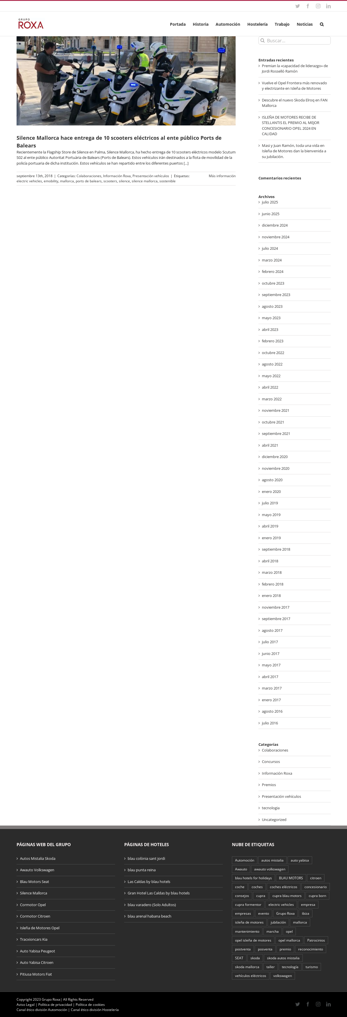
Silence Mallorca (33, 893)
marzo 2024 (272, 260)
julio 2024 (270, 248)
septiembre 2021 (276, 433)
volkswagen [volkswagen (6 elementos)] (282, 975)
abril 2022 (270, 387)
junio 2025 (270, 213)
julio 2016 (270, 723)
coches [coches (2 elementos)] (257, 886)
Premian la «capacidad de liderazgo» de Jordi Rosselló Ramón (295, 68)
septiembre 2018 (276, 549)
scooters (110, 181)
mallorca (67, 181)
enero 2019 (271, 537)
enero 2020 (271, 491)
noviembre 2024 (275, 236)
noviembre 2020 (275, 468)
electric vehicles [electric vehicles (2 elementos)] (281, 904)
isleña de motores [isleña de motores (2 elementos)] (249, 922)
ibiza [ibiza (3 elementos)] (305, 913)
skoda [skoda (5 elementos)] (255, 958)
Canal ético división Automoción (42, 1009)
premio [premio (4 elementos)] (285, 949)
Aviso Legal (26, 1004)
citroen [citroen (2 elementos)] (315, 878)
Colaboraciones (89, 175)
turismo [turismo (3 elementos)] (312, 966)
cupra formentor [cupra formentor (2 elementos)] (248, 904)
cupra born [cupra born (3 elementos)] (317, 895)
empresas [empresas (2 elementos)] (243, 913)
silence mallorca (145, 181)
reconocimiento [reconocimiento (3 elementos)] (310, 949)
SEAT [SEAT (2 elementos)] (239, 958)
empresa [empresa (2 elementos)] (308, 904)
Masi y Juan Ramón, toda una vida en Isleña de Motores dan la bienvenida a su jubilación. (294, 151)
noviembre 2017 (275, 607)
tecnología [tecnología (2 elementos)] (290, 966)
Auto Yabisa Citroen (36, 962)
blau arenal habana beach (149, 916)
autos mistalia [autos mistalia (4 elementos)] (272, 860)
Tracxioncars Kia (33, 939)
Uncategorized (274, 819)
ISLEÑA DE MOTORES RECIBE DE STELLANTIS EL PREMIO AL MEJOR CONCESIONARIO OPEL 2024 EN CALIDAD (290, 126)
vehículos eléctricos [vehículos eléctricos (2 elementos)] (250, 975)
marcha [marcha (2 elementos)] (272, 931)
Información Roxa (117, 175)
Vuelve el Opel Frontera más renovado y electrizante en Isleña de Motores (294, 85)
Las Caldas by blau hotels (149, 881)
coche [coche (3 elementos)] (239, 886)
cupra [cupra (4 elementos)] (260, 895)
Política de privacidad (55, 1004)
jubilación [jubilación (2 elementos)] (278, 922)
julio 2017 (270, 641)
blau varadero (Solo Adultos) (152, 904)
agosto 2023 (272, 306)
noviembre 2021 (275, 410)
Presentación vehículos (151, 175)
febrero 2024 (272, 271)
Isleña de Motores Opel (39, 927)
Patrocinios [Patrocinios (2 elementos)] (316, 940)
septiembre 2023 (276, 294)
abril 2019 (270, 526)
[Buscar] (262, 40)
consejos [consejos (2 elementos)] (242, 895)
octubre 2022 (273, 352)
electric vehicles (29, 181)
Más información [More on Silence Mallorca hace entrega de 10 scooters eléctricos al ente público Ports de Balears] (222, 175)
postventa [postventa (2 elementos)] (243, 949)
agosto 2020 (272, 479)
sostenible (167, 181)
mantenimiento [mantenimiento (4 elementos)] (247, 931)
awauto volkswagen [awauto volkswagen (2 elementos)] (269, 869)
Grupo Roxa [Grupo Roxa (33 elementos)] (285, 913)
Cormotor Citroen (35, 916)
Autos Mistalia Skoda (37, 858)
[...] (186, 163)
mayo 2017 (271, 665)
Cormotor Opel (33, 904)
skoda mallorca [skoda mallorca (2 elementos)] (247, 966)
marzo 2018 (272, 572)
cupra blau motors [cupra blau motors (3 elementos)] (287, 895)
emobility (51, 181)
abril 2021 (270, 445)
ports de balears (89, 181)
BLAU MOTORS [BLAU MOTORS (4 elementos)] (291, 878)
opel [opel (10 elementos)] (289, 931)
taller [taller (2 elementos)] (270, 966)
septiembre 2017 (276, 618)
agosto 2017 (272, 630)
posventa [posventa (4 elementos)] (265, 949)
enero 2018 (271, 595)
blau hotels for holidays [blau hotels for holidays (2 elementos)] (253, 878)
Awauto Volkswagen (37, 869)
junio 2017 (270, 653)
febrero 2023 (272, 340)
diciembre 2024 (275, 225)
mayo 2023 (271, 317)
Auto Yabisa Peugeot (37, 951)
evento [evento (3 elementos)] (263, 913)
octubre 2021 (273, 422)
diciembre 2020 (275, 456)
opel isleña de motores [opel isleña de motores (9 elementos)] (253, 940)
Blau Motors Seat (34, 881)
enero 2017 (271, 699)
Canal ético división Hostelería (95, 1009)
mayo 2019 (271, 514)
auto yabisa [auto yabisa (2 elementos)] (300, 860)
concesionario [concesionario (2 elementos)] (315, 886)
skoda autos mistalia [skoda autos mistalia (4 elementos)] (283, 958)
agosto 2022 (272, 364)
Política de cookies (90, 1004)
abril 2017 (270, 676)
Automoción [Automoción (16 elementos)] (244, 860)
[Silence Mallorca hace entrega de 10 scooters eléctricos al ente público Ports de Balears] (126, 80)
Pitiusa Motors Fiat (36, 974)
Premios (269, 784)
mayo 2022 (271, 375)
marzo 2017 (272, 688)
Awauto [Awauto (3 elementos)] (241, 869)
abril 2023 (270, 329)
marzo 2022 (272, 398)
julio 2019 (270, 502)
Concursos (271, 761)
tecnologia (271, 807)
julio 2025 (270, 202)
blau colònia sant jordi (146, 858)
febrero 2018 (272, 584)
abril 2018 (270, 561)
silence (124, 181)
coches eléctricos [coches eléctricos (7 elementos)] (283, 886)
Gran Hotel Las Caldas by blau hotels (159, 893)
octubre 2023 (273, 283)
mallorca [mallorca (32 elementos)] (300, 922)
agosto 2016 (272, 711)
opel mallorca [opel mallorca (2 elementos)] (289, 940)
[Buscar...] (294, 40)
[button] (322, 23)
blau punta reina (142, 869)
